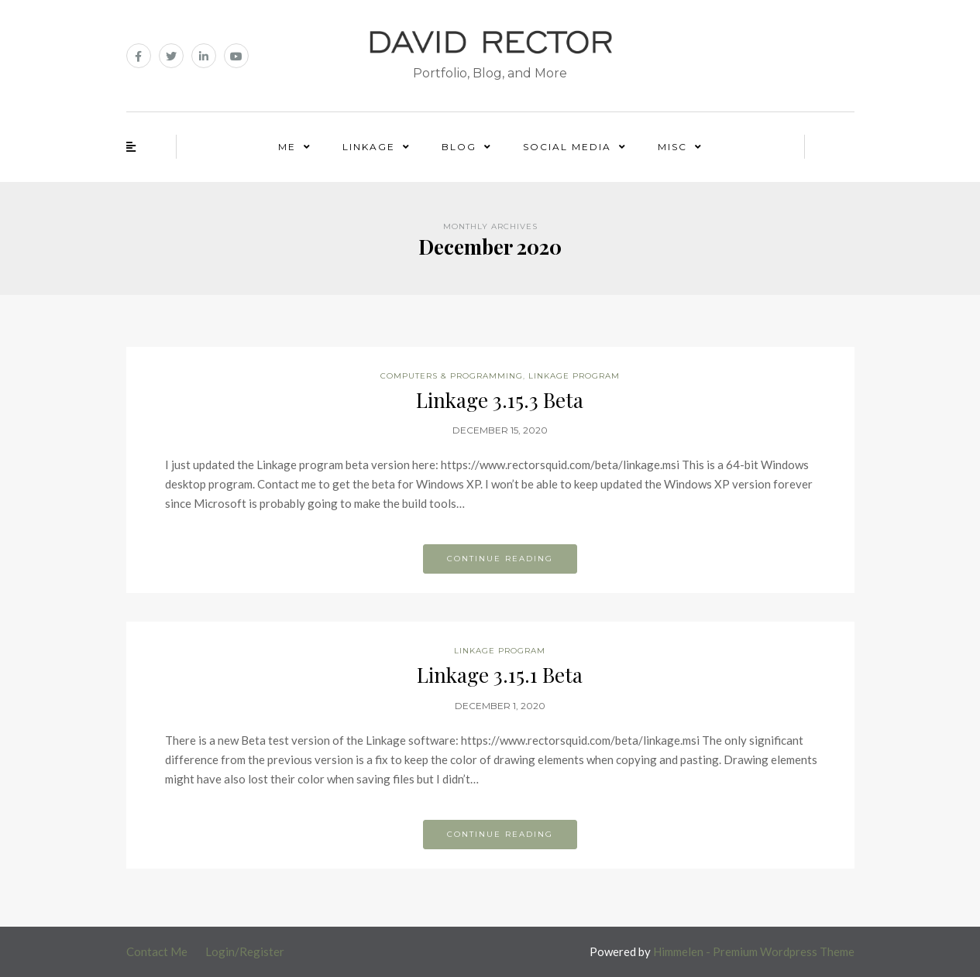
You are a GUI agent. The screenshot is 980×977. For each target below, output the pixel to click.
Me (287, 147)
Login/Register (244, 951)
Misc (672, 147)
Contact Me (156, 951)
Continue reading (500, 559)
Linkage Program (574, 376)
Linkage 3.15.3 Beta (499, 399)
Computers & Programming (451, 376)
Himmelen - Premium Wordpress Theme (753, 951)
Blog (459, 147)
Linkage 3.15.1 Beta (500, 674)
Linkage (368, 147)
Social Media (567, 147)
